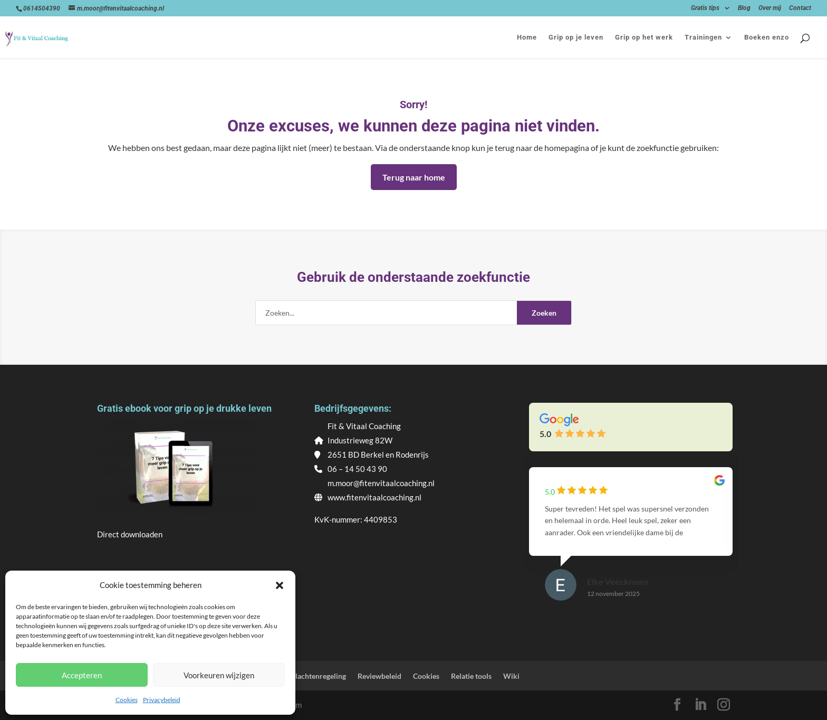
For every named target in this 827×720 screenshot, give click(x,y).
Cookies (127, 700)
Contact (800, 8)
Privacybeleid (161, 700)
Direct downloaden (129, 534)
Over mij (769, 8)
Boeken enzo (766, 37)
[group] (631, 544)
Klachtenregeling (318, 675)
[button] (279, 585)
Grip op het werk (644, 37)
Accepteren (82, 675)
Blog (744, 8)
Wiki (511, 675)
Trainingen (703, 37)
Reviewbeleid (379, 675)
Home (527, 37)
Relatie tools (471, 675)
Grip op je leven (576, 37)
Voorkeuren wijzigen (219, 675)
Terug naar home (413, 177)
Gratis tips (705, 8)
